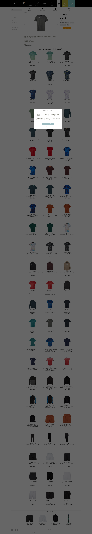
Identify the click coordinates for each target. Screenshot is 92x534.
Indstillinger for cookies (47, 126)
